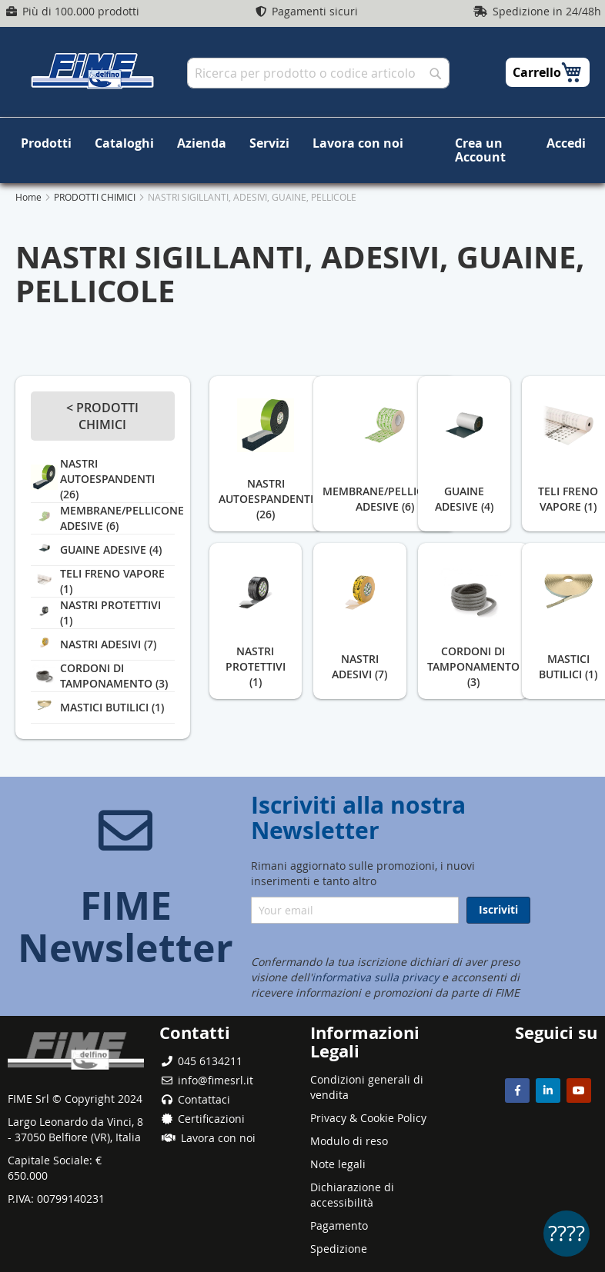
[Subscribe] (498, 910)
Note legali (338, 1164)
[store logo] (92, 71)
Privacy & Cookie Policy (368, 1118)
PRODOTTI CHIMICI (96, 184)
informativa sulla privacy (375, 977)
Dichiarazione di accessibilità (352, 1195)
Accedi (566, 143)
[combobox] (318, 73)
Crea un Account (465, 143)
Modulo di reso (349, 1141)
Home (29, 184)
